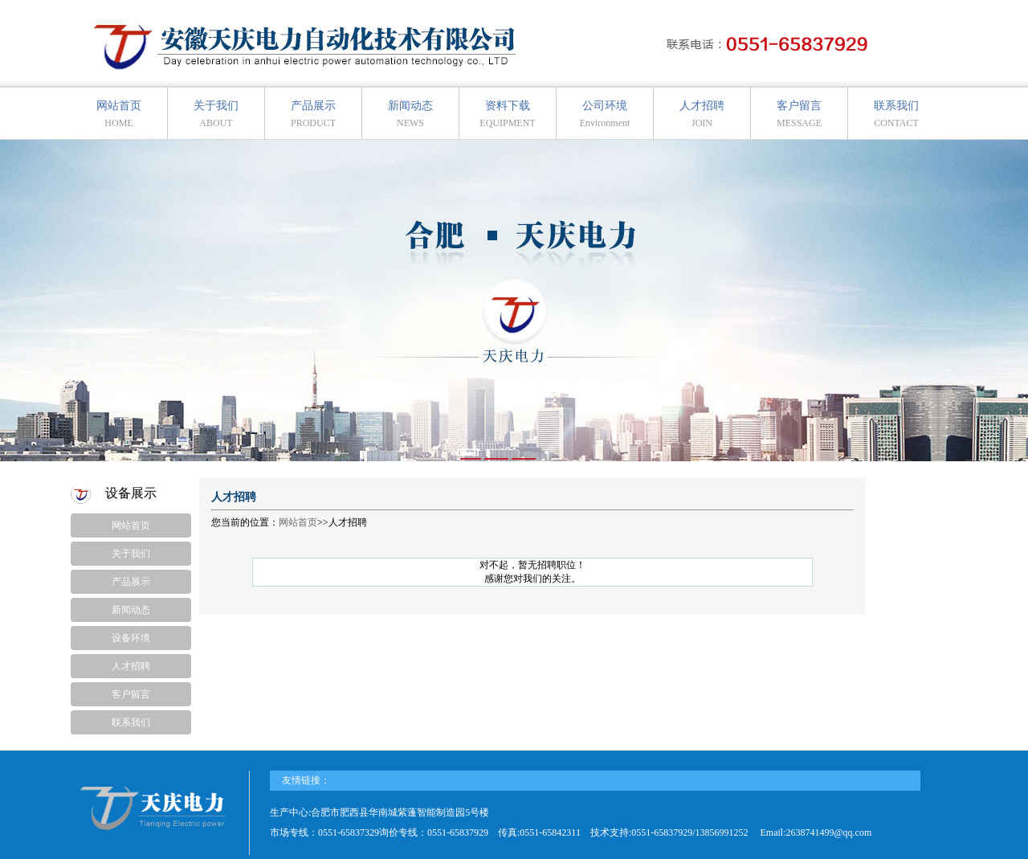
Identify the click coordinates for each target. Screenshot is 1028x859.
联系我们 (896, 114)
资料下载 (507, 114)
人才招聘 (701, 114)
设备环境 (131, 638)
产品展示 (313, 114)
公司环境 (605, 114)
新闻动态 (410, 114)
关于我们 (216, 114)
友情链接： (306, 780)
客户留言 (799, 114)
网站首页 (118, 114)
